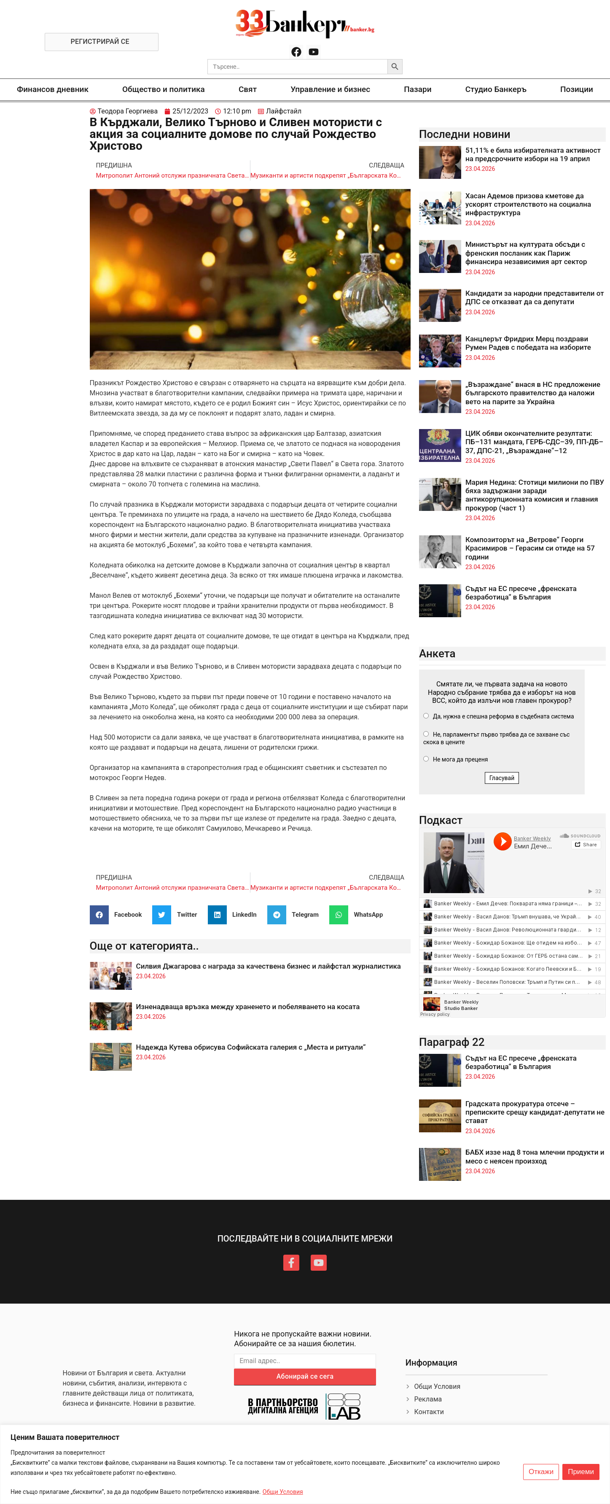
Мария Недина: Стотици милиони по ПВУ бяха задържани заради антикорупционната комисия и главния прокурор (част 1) (534, 495)
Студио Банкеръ (496, 89)
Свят (248, 89)
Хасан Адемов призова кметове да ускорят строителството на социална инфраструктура (528, 204)
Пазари (417, 89)
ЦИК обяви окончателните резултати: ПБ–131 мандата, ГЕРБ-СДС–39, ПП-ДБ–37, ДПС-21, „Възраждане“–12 (534, 442)
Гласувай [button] (502, 778)
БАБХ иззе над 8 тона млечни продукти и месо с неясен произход (535, 1156)
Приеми (581, 1472)
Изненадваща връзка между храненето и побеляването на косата (248, 1006)
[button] (119, 914)
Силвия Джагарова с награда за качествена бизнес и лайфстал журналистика (268, 966)
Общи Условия (283, 1491)
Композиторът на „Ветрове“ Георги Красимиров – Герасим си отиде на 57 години (530, 548)
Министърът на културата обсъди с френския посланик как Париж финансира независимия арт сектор (526, 253)
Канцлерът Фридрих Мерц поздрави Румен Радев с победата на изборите (528, 343)
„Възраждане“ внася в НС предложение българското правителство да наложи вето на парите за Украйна (532, 393)
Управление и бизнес (330, 89)
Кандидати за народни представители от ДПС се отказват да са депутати (534, 297)
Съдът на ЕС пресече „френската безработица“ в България (521, 592)
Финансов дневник (53, 89)
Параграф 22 (452, 1042)
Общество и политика (163, 89)
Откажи (541, 1472)
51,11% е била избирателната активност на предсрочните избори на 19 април (533, 154)
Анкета (437, 653)
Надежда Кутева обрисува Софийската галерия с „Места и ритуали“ (251, 1047)
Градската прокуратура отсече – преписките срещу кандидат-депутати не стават (535, 1112)
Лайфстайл (283, 111)
